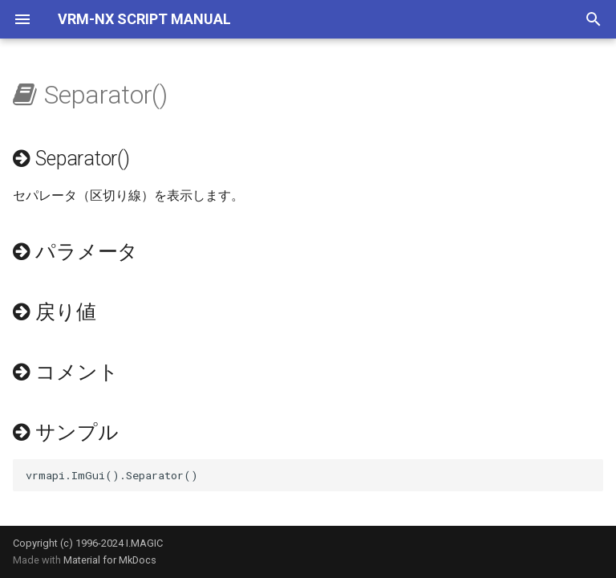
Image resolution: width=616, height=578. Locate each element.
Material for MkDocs (109, 560)
